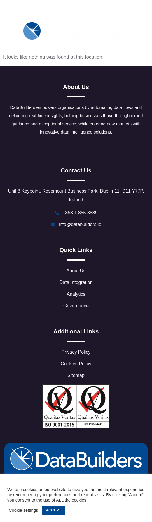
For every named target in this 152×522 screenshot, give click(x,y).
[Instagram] (108, 10)
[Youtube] (95, 10)
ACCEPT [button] (53, 510)
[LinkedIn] (43, 10)
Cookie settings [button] (23, 510)
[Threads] (82, 10)
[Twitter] (56, 10)
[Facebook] (69, 10)
